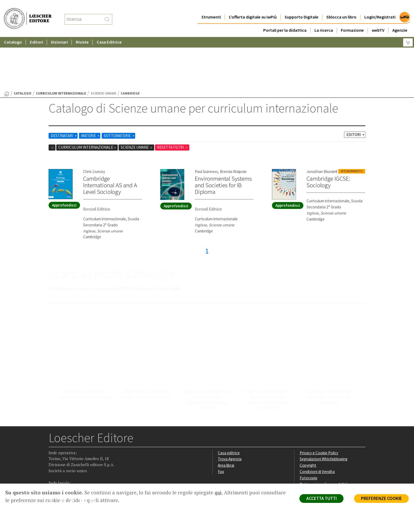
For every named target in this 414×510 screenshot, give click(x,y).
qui (218, 492)
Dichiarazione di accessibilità (324, 432)
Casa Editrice (109, 31)
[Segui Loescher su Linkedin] (73, 450)
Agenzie (399, 19)
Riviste (82, 31)
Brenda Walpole (233, 120)
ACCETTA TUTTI (321, 498)
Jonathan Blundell (322, 120)
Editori (36, 31)
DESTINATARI (64, 84)
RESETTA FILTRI (172, 95)
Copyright (308, 413)
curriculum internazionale (61, 42)
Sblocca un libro (341, 6)
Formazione (352, 19)
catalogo (22, 42)
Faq (221, 420)
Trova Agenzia (230, 407)
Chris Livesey (94, 120)
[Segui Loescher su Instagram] (63, 450)
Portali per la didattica (285, 19)
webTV (378, 19)
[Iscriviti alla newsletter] (94, 450)
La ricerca (323, 19)
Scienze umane (137, 95)
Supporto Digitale (301, 6)
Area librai (226, 413)
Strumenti (211, 6)
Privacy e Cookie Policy (319, 401)
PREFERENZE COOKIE (381, 498)
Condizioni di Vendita (317, 420)
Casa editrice (229, 401)
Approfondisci (64, 153)
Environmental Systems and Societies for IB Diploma (223, 133)
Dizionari (59, 31)
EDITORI (355, 83)
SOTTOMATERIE (119, 84)
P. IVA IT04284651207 (67, 471)
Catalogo (13, 31)
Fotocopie (308, 426)
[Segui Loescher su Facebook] (53, 450)
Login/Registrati (380, 6)
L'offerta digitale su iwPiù (253, 6)
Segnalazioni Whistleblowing (323, 407)
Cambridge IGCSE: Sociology (328, 130)
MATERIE (90, 84)
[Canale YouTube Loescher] (84, 450)
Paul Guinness (206, 120)
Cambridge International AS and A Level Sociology (110, 133)
